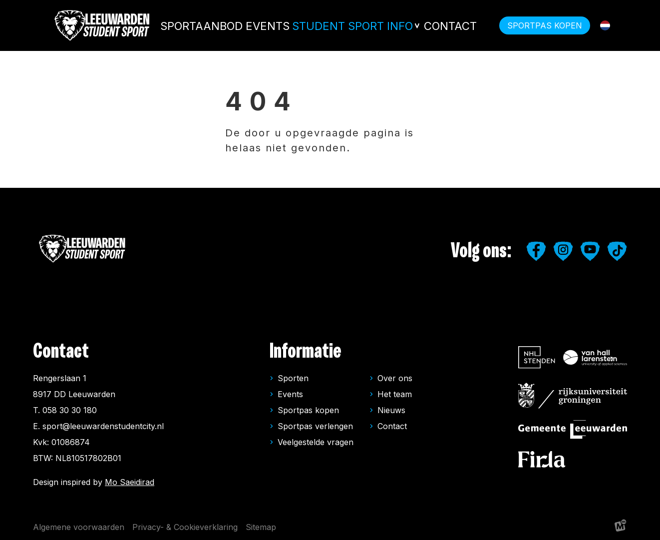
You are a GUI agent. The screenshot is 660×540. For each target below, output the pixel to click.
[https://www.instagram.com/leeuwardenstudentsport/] (563, 251)
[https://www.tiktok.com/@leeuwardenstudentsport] (617, 251)
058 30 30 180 (69, 410)
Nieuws (391, 410)
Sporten (293, 378)
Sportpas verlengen (315, 426)
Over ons (394, 378)
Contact (447, 25)
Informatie (305, 351)
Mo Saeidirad (129, 482)
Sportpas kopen (308, 410)
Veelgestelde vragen (315, 442)
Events (288, 25)
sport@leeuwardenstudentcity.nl (103, 426)
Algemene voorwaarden (78, 527)
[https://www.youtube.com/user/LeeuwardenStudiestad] (590, 251)
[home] (103, 25)
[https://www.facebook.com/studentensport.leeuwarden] (536, 251)
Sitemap (261, 527)
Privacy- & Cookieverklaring (185, 527)
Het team (394, 394)
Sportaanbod (228, 25)
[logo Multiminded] (620, 527)
